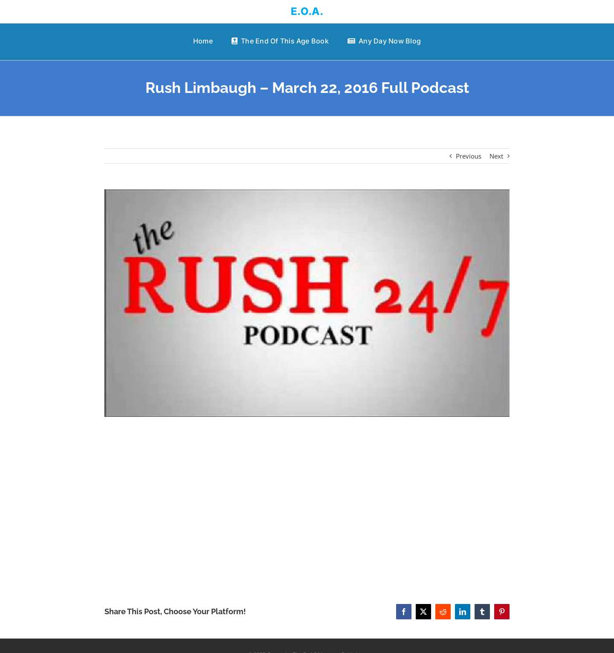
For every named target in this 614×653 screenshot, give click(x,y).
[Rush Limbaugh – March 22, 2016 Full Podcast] (307, 303)
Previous (468, 156)
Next (496, 156)
